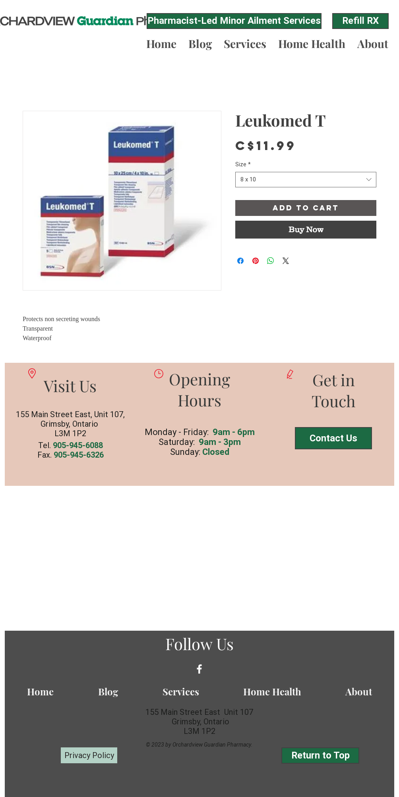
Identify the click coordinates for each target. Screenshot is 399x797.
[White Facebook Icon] (199, 669)
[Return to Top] (320, 755)
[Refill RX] (360, 21)
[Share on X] (286, 261)
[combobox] (305, 179)
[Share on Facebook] (240, 261)
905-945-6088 (78, 445)
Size (243, 164)
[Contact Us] (333, 438)
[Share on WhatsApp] (270, 261)
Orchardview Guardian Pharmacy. (212, 744)
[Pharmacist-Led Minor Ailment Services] (234, 21)
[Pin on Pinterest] (255, 261)
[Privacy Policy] (89, 755)
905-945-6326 (79, 455)
